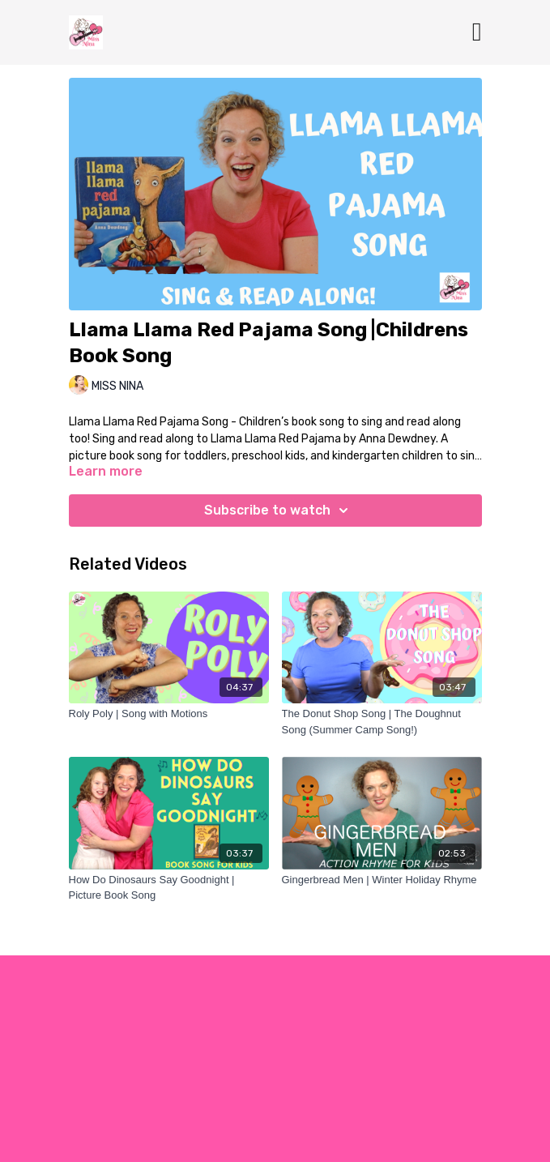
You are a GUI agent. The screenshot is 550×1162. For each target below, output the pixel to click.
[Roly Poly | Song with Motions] (169, 714)
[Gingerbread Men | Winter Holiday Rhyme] (382, 880)
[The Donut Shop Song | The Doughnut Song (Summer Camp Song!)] (382, 721)
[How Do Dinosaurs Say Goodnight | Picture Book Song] (169, 888)
